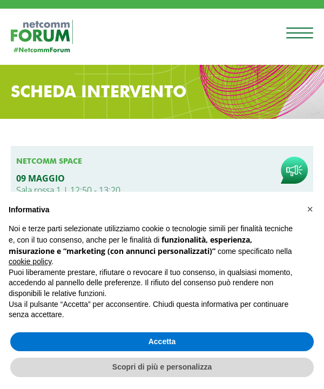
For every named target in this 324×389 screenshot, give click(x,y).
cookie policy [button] (30, 261)
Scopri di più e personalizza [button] (162, 367)
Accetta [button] (162, 341)
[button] (310, 209)
